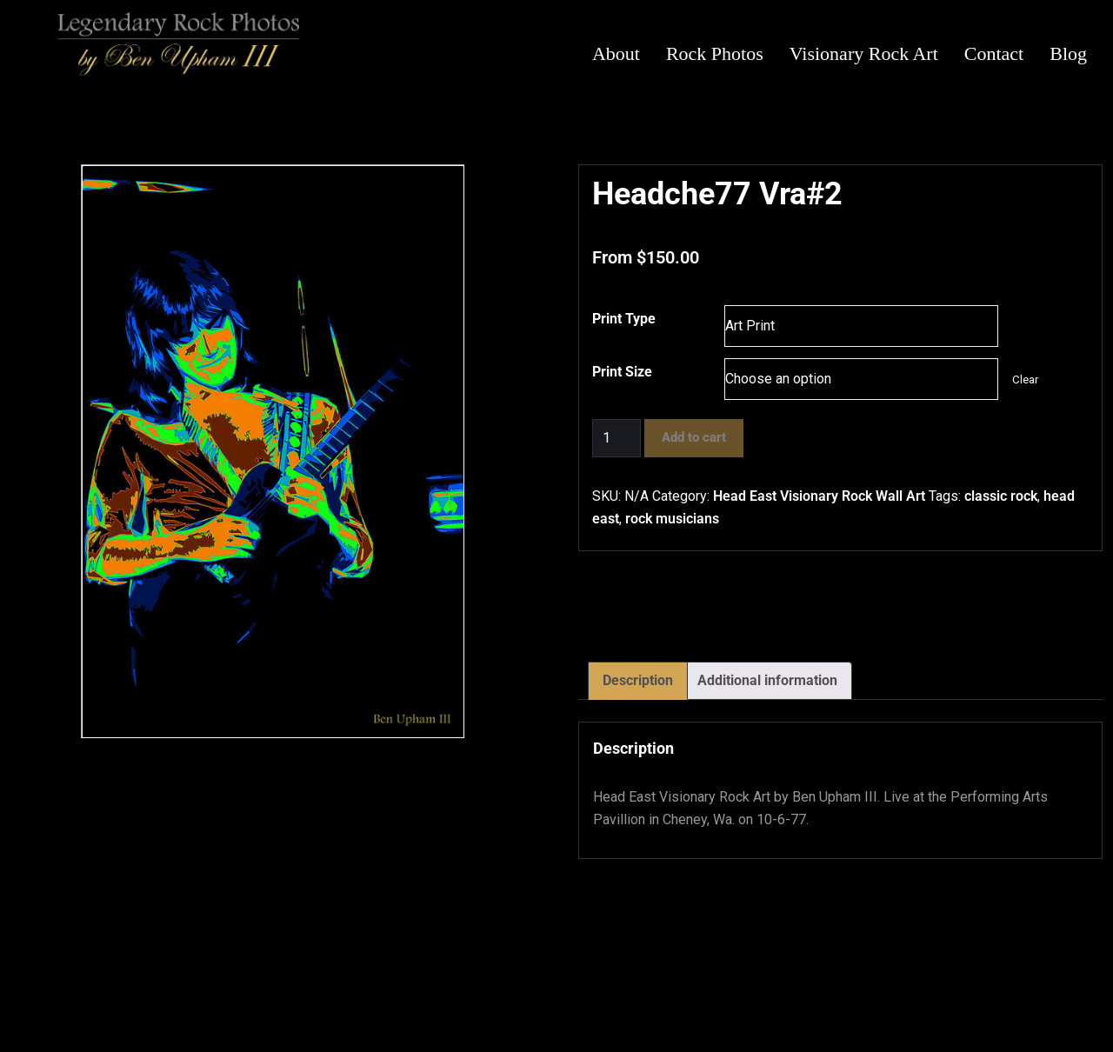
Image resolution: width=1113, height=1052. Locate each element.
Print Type (624, 318)
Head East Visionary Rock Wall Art (819, 496)
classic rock (1000, 496)
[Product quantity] (616, 438)
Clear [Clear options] (1025, 379)
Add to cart (694, 437)
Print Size (622, 371)
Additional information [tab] (767, 680)
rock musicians (672, 518)
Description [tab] (638, 680)
